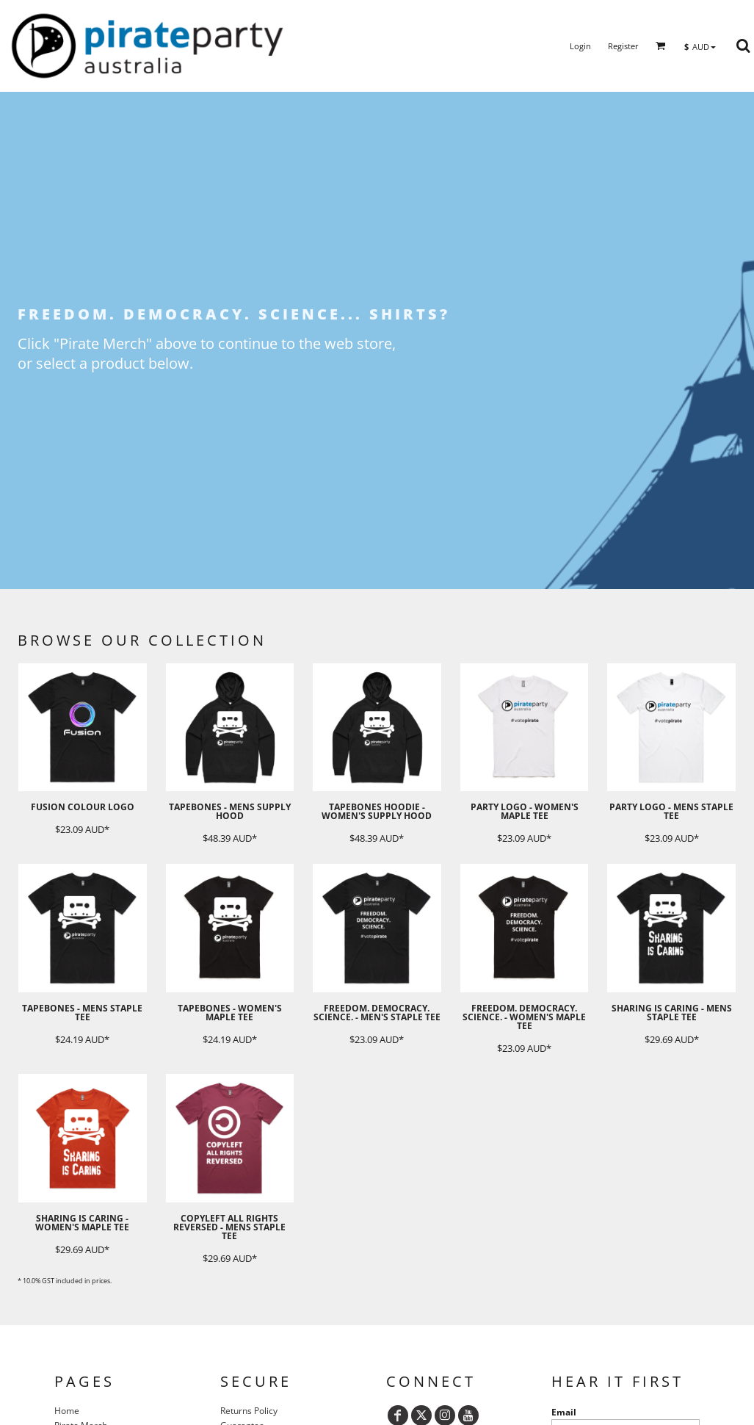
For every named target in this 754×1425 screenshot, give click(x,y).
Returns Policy (249, 1410)
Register (623, 45)
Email (563, 1412)
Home (66, 1410)
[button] (661, 45)
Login (580, 45)
